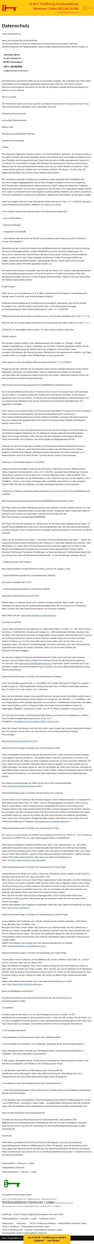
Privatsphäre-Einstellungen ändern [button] (17, 1198)
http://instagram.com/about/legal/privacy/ (52, 824)
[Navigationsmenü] (85, 8)
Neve (4, 1241)
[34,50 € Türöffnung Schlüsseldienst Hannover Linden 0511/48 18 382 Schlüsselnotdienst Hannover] (40, 8)
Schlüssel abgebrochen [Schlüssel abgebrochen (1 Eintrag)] (33, 1202)
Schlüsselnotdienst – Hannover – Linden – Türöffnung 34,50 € (29, 1222)
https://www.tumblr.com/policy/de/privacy (24, 987)
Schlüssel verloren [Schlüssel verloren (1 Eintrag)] (46, 1209)
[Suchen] (90, 8)
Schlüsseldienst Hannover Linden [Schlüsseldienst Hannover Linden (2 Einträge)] (28, 1205)
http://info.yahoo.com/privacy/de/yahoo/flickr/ (27, 863)
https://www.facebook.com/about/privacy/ (39, 617)
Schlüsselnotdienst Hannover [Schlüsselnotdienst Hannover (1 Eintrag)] (64, 1206)
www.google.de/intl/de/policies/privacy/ (36, 665)
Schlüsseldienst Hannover (13, 1171)
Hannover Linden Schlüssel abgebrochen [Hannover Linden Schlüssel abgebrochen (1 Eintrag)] (14, 1202)
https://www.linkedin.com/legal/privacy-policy (26, 949)
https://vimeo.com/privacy (18, 910)
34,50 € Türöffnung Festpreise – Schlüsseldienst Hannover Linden (58, 1227)
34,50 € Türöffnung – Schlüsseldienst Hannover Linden (26, 1230)
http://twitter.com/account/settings (21, 788)
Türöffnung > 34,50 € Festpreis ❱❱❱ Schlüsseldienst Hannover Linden (33, 1218)
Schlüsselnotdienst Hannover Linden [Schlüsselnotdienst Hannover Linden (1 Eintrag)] (12, 1209)
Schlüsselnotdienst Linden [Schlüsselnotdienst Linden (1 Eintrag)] (31, 1209)
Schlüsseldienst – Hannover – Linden (18, 1167)
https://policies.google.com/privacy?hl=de (20, 743)
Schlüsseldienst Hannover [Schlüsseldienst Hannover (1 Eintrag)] (49, 1202)
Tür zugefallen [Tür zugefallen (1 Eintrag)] (56, 1209)
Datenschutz (7, 1227)
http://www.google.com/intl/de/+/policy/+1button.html (36, 723)
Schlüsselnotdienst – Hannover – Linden (19, 1175)
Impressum (21, 1227)
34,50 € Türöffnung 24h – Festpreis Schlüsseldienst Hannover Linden (32, 1233)
